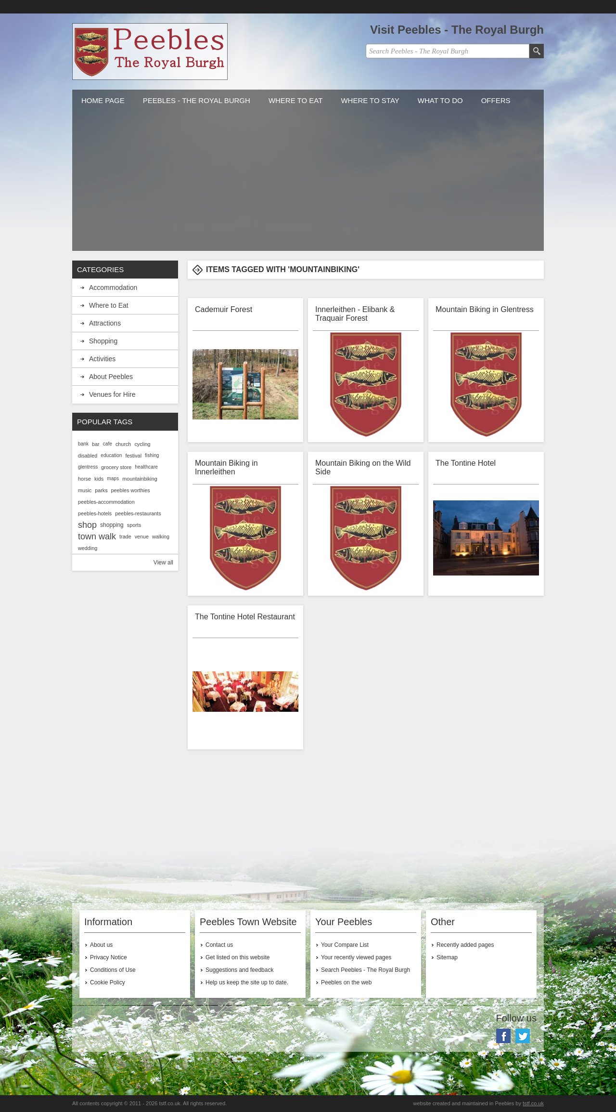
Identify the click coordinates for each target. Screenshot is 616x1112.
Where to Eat (296, 100)
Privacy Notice (108, 957)
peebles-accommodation (106, 502)
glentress (88, 467)
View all (163, 562)
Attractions (105, 323)
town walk (97, 536)
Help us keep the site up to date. (246, 982)
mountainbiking (139, 479)
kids (98, 479)
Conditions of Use (113, 970)
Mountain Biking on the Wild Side (363, 467)
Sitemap (447, 957)
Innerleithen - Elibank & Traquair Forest (355, 313)
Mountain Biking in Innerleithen (226, 467)
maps (113, 478)
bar (96, 444)
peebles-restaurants (138, 513)
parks (101, 490)
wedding (87, 548)
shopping (112, 525)
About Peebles (111, 376)
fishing (152, 455)
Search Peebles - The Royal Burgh (365, 970)
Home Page (103, 100)
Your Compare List (345, 945)
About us (101, 945)
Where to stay (370, 100)
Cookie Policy (107, 982)
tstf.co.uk (533, 1103)
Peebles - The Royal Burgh (196, 100)
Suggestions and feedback (239, 970)
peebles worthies (130, 490)
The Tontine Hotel (466, 463)
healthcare (146, 467)
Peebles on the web (346, 982)
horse (84, 479)
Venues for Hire (112, 394)
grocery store (116, 467)
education (111, 455)
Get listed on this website (237, 957)
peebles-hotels (95, 513)
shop (87, 525)
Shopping (103, 341)
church (123, 444)
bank (83, 443)
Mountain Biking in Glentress (485, 309)
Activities (102, 359)
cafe (107, 443)
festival (133, 455)
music (84, 490)
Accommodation (113, 287)
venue (142, 536)
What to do (440, 100)
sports (134, 525)
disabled (87, 455)
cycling (142, 444)
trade (125, 536)
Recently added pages (465, 945)
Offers (496, 100)
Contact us (219, 945)
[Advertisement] (308, 183)
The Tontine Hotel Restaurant (245, 617)
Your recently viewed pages (356, 957)
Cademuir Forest (223, 309)
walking (160, 536)
